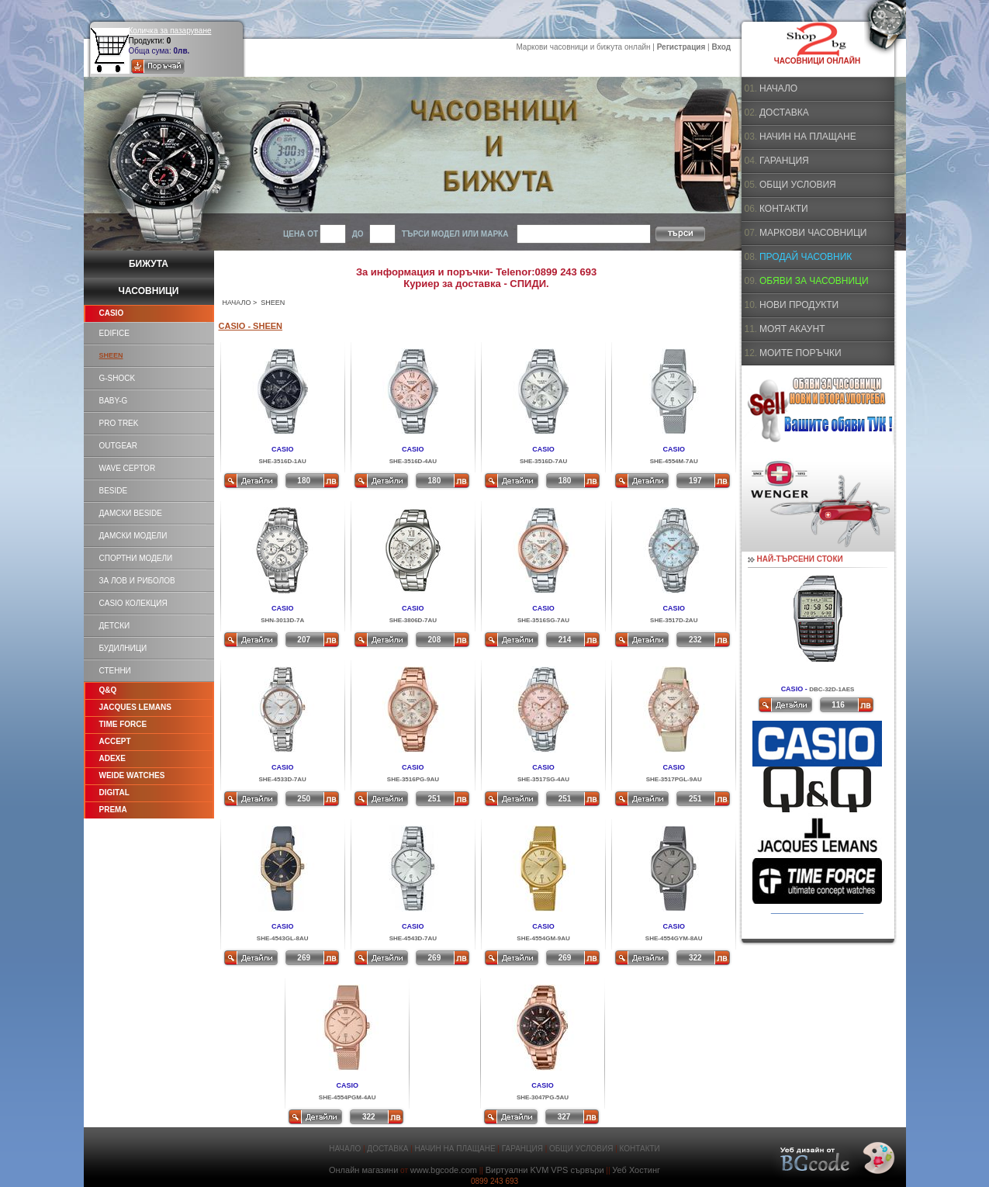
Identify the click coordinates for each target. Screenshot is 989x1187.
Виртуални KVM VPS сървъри (545, 1170)
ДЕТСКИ (114, 625)
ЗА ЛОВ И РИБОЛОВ (137, 580)
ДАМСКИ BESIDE (130, 513)
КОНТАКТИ (783, 208)
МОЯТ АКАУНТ (792, 329)
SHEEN (111, 355)
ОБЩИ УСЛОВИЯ (797, 184)
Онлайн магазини (363, 1170)
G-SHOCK (117, 378)
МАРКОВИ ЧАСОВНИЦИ (812, 232)
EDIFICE (114, 333)
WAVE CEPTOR (127, 468)
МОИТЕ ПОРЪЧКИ (800, 353)
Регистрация (681, 47)
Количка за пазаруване (170, 30)
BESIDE (113, 490)
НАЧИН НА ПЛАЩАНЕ (807, 136)
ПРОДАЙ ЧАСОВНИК (805, 256)
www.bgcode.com (443, 1170)
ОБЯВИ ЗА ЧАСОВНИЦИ (814, 280)
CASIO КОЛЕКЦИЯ (133, 603)
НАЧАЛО (237, 302)
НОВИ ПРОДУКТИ (799, 304)
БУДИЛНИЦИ (123, 648)
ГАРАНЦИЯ (784, 160)
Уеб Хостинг (636, 1170)
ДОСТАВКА (784, 112)
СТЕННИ (115, 670)
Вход (721, 47)
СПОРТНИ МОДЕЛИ (136, 558)
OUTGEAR (118, 445)
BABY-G (113, 400)
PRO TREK (119, 423)
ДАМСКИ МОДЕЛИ (133, 535)
